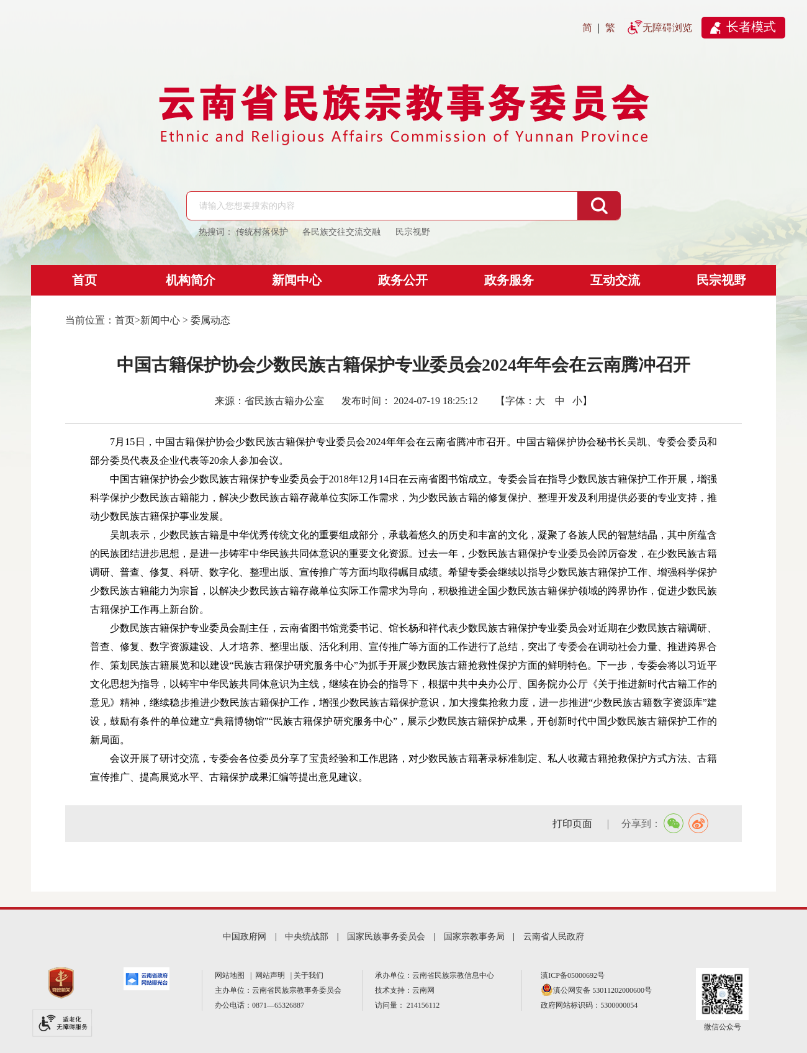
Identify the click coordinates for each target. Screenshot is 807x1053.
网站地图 (231, 975)
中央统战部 (306, 936)
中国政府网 (244, 936)
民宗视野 (721, 280)
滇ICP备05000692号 (573, 975)
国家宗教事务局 (474, 936)
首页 (84, 280)
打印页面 (573, 823)
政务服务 (509, 280)
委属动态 (210, 320)
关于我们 (308, 975)
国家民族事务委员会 (386, 936)
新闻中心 (297, 280)
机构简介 (190, 280)
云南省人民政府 (553, 936)
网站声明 (272, 975)
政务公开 (403, 280)
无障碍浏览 (667, 27)
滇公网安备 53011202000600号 (602, 990)
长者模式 (751, 27)
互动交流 (615, 280)
